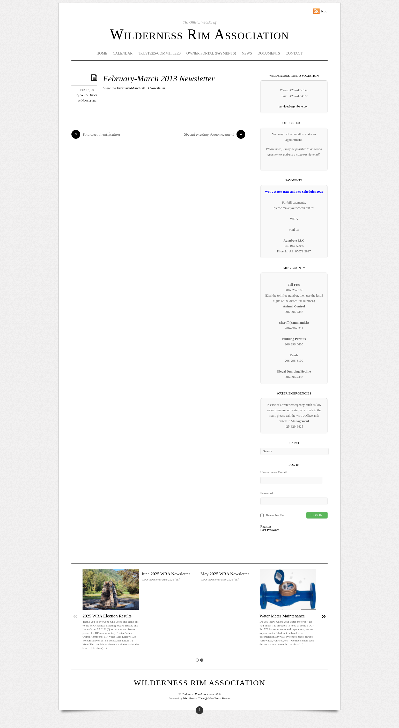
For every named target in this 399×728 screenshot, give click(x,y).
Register (265, 526)
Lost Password (269, 530)
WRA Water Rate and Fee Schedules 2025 (294, 191)
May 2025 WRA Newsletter (225, 573)
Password (266, 493)
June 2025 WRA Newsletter (166, 573)
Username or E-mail (273, 472)
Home (102, 53)
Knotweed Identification (95, 135)
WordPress (189, 698)
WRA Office (88, 95)
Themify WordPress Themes (214, 698)
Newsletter (89, 100)
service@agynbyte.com (294, 106)
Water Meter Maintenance (282, 616)
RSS (324, 11)
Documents (268, 53)
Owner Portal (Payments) (211, 53)
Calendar (122, 53)
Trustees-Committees (159, 53)
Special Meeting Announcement (214, 135)
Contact (294, 53)
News (247, 53)
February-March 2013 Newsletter (159, 78)
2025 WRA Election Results (107, 616)
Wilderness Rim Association (199, 34)
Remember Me (275, 515)
